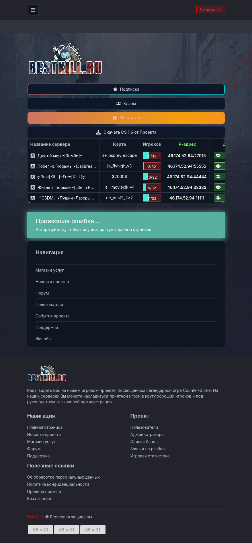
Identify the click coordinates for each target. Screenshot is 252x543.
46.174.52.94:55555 (186, 166)
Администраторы (147, 434)
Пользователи (49, 304)
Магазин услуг (50, 270)
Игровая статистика (150, 455)
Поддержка (47, 327)
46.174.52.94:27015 (187, 155)
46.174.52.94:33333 (186, 187)
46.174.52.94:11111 (186, 198)
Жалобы (44, 338)
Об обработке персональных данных (63, 477)
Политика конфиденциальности (58, 484)
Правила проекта (44, 491)
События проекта (53, 315)
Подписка (126, 89)
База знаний (39, 498)
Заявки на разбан (147, 448)
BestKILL (35, 516)
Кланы (126, 103)
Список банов (144, 441)
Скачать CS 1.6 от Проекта (126, 132)
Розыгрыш (126, 117)
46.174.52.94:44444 (187, 176)
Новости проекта (52, 281)
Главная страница (45, 427)
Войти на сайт (211, 9)
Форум (42, 293)
